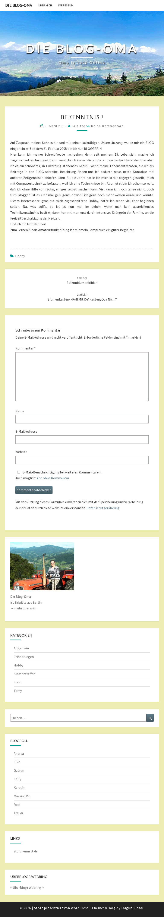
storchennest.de (26, 851)
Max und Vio (22, 796)
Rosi (17, 804)
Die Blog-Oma (18, 5)
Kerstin (19, 787)
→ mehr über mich (23, 608)
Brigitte (78, 126)
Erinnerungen (24, 657)
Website (21, 452)
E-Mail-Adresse (26, 431)
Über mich (45, 5)
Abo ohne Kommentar (53, 478)
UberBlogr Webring (27, 887)
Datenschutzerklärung (103, 508)
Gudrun (19, 770)
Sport (18, 682)
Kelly (17, 779)
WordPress (80, 908)
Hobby (20, 256)
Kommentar (25, 348)
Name (19, 411)
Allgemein (21, 648)
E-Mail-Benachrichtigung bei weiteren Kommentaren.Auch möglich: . (58, 475)
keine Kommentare (107, 126)
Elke (17, 762)
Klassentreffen (24, 674)
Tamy (18, 690)
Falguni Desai (132, 908)
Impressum (65, 5)
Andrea (19, 753)
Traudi (18, 813)
